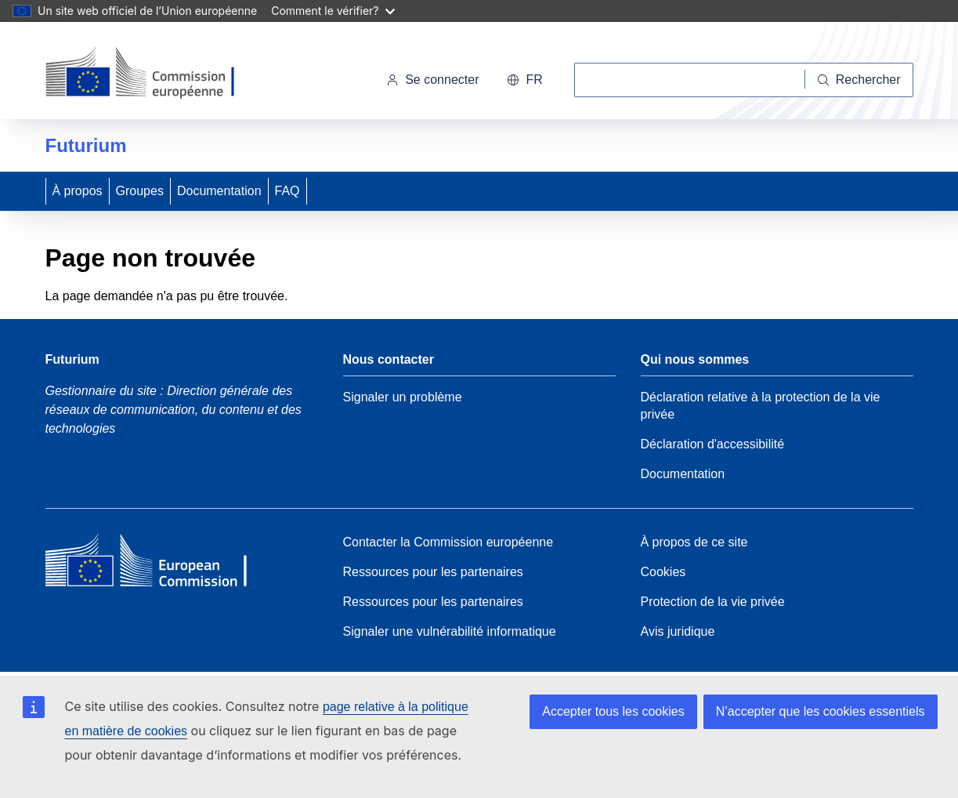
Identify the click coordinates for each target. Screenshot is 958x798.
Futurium (86, 145)
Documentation (219, 191)
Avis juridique (678, 631)
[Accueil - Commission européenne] (153, 73)
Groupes (140, 191)
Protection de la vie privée (713, 601)
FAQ (287, 191)
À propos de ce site (694, 542)
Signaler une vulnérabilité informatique (449, 631)
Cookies (663, 572)
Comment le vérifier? (332, 10)
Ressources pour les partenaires (433, 572)
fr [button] (524, 79)
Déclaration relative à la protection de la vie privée (760, 405)
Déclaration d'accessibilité (713, 444)
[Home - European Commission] (159, 564)
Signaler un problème (402, 397)
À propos (77, 191)
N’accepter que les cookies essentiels (820, 711)
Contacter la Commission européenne (448, 542)
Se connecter (432, 79)
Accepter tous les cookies (613, 711)
